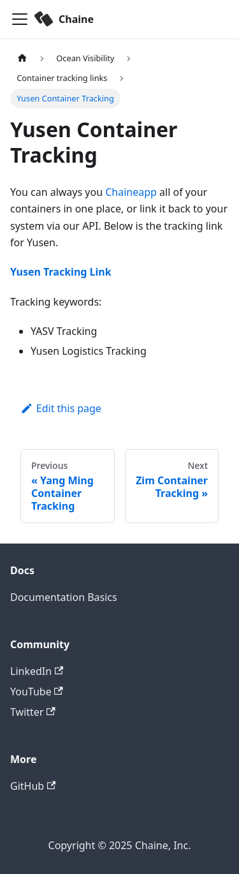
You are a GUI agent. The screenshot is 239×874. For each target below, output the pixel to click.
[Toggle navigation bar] (19, 19)
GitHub (32, 786)
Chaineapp (131, 192)
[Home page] (22, 58)
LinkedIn (36, 671)
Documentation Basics (63, 597)
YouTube (36, 692)
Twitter (32, 712)
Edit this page (60, 408)
